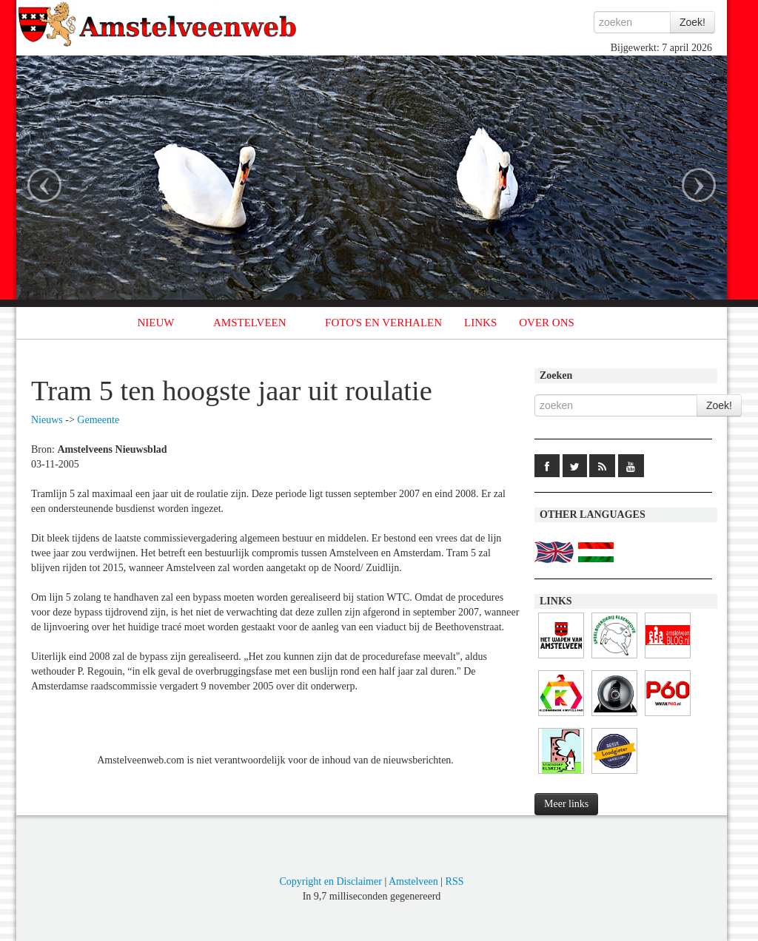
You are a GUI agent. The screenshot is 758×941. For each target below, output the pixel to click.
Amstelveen (413, 881)
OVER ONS (546, 322)
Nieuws (47, 419)
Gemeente (98, 419)
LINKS (480, 322)
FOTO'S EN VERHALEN (383, 322)
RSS (455, 881)
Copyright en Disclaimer (330, 881)
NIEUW (156, 322)
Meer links (566, 803)
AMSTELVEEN (249, 322)
